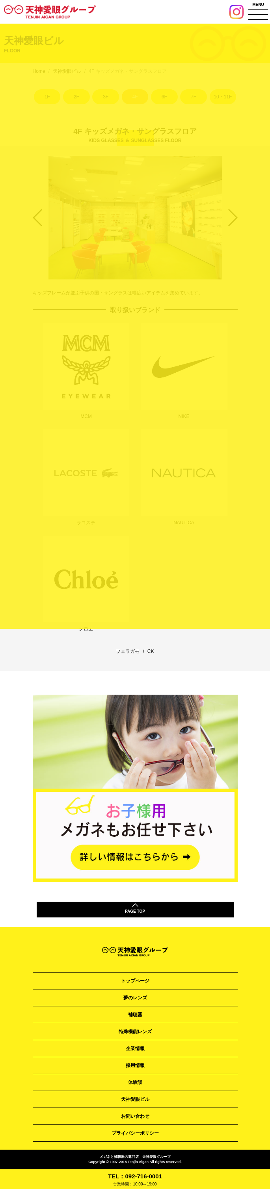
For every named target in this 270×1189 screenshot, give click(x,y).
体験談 (135, 1082)
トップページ (135, 981)
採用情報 (135, 1065)
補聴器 (135, 1014)
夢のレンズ (135, 997)
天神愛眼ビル (135, 1099)
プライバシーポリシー (135, 1133)
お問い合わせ (135, 1116)
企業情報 (135, 1048)
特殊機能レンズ (135, 1031)
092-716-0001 (143, 1176)
